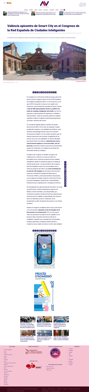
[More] (55, 92)
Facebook (71, 347)
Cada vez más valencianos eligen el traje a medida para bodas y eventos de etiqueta (61, 337)
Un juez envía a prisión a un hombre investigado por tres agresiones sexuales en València (44, 337)
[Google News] (33, 92)
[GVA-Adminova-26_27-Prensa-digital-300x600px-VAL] (44, 312)
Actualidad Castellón (50, 366)
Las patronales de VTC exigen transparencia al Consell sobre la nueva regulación (61, 324)
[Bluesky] (47, 92)
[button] (4, 3)
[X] (41, 92)
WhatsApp (71, 360)
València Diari (49, 368)
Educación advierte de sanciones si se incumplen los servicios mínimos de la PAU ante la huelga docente (18, 14)
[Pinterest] (53, 92)
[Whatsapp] (35, 92)
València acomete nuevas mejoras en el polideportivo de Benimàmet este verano (44, 324)
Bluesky (70, 363)
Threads (71, 367)
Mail (70, 354)
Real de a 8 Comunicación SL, (32, 387)
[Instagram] (37, 92)
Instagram (71, 349)
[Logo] (44, 4)
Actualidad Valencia (81, 81)
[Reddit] (51, 92)
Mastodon (71, 365)
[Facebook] (39, 92)
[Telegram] (43, 92)
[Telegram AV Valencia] (44, 269)
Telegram (71, 356)
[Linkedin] (49, 92)
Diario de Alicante (49, 365)
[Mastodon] (45, 92)
